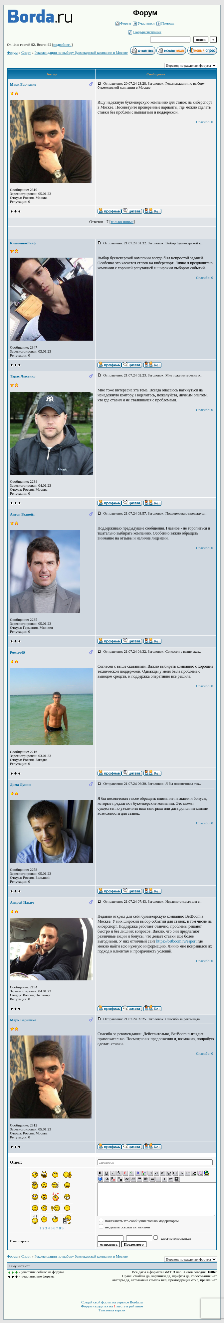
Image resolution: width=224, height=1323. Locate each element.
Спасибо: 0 (204, 122)
